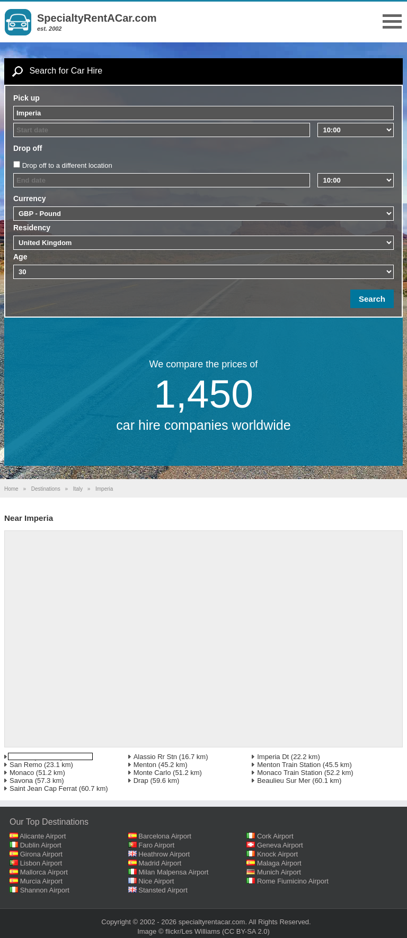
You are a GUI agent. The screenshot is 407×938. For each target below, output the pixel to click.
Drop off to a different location (67, 165)
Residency (31, 227)
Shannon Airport (44, 890)
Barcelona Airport (164, 836)
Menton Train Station (289, 765)
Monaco (22, 773)
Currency (29, 198)
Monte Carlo (152, 773)
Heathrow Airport (164, 854)
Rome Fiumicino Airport (293, 881)
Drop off (27, 148)
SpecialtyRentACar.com (97, 18)
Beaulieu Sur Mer (283, 780)
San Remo (26, 765)
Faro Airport (156, 845)
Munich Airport (279, 872)
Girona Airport (41, 854)
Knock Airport (277, 854)
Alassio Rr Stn (155, 757)
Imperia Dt (273, 757)
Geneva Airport (280, 845)
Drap (141, 780)
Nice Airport (156, 881)
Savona (21, 780)
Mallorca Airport (44, 872)
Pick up (26, 98)
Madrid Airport (159, 863)
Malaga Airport (279, 863)
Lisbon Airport (41, 863)
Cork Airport (275, 836)
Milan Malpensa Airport (173, 872)
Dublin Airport (40, 845)
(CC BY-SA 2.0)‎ (246, 931)
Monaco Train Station (289, 773)
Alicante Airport (43, 836)
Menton (145, 765)
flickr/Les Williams (192, 931)
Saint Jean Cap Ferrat (43, 788)
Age (20, 256)
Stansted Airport (163, 890)
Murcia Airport (41, 881)
